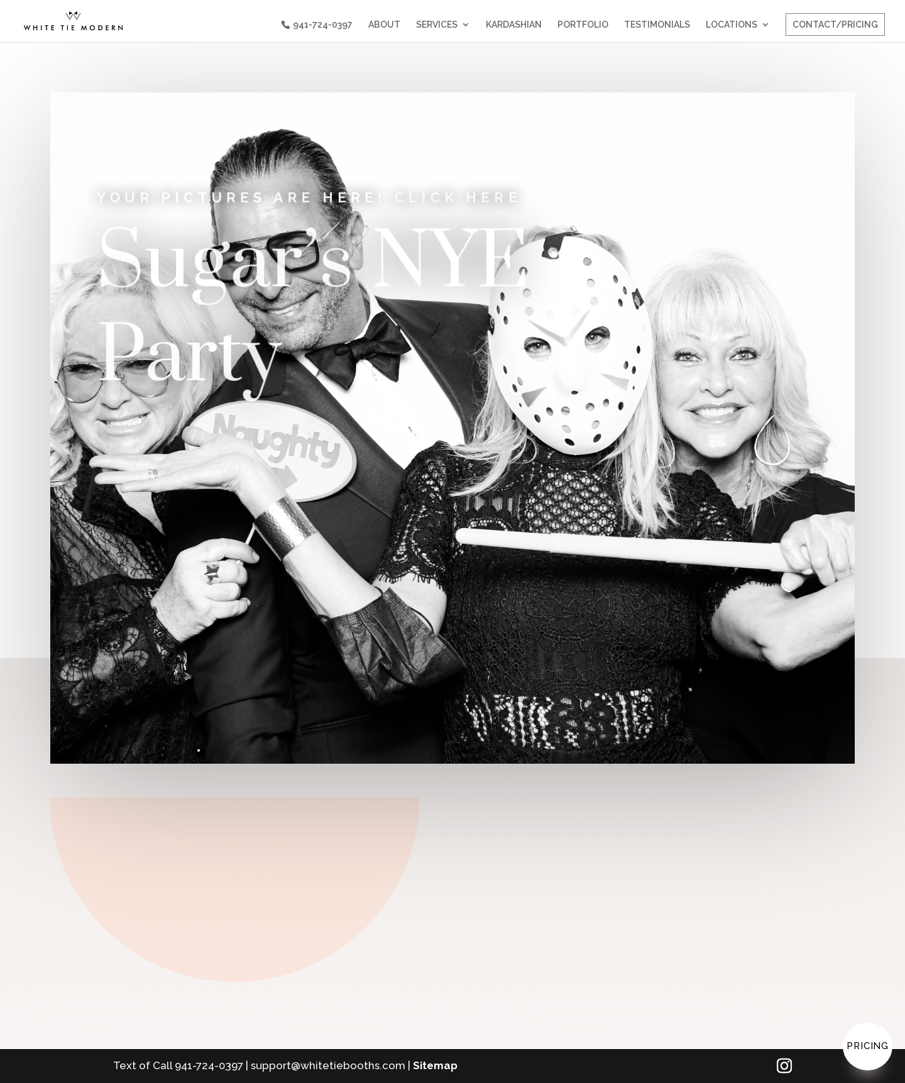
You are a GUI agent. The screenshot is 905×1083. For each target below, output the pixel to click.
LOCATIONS (731, 25)
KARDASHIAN (514, 25)
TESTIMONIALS (657, 25)
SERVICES (437, 25)
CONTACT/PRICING (835, 24)
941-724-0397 (323, 24)
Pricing (868, 1046)
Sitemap (435, 1065)
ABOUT (384, 25)
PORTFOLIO (582, 25)
